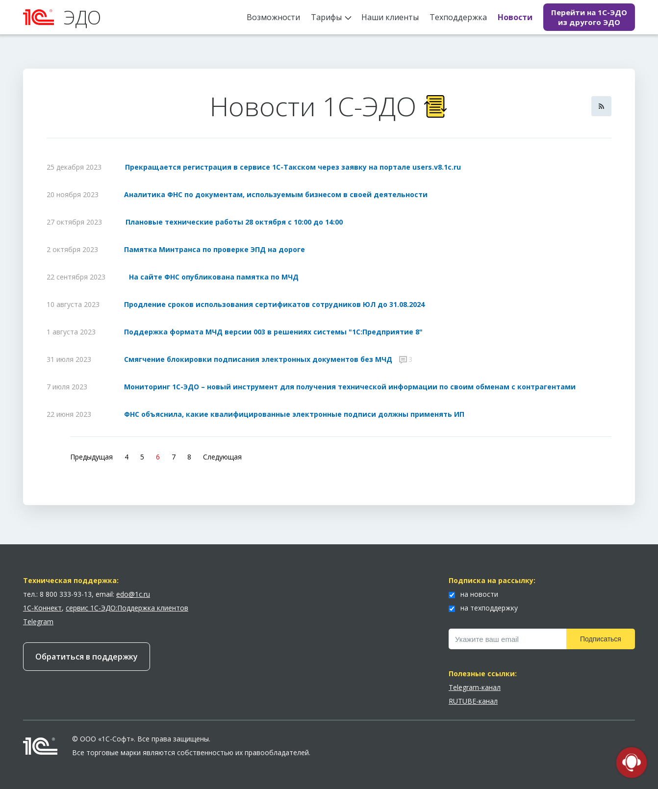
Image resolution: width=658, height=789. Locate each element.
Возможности (273, 17)
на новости (473, 594)
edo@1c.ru (133, 594)
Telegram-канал (475, 687)
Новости (515, 17)
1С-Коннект (42, 607)
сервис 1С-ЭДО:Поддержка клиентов (127, 607)
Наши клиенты (390, 17)
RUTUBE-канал (473, 701)
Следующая (222, 456)
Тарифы (326, 17)
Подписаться (600, 639)
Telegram (38, 621)
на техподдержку (483, 607)
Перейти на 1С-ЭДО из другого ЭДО (589, 17)
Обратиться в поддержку (86, 656)
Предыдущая (91, 456)
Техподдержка (458, 17)
